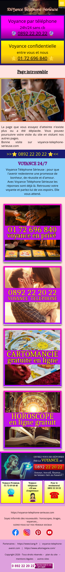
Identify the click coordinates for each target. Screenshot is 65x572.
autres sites (43, 558)
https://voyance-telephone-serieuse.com (32, 512)
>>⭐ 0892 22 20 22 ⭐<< (32, 154)
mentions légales (24, 558)
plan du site (51, 554)
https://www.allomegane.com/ (39, 548)
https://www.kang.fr (27, 543)
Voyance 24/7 (32, 163)
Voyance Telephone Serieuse (32, 9)
